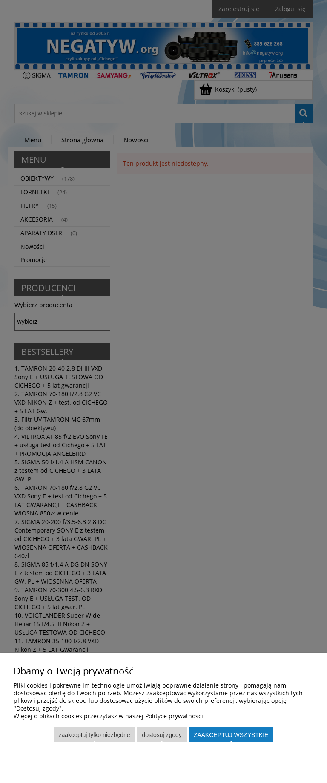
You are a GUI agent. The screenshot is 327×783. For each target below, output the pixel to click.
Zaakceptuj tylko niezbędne (94, 734)
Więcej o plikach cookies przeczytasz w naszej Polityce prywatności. (109, 716)
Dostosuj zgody (161, 734)
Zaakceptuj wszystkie (231, 734)
